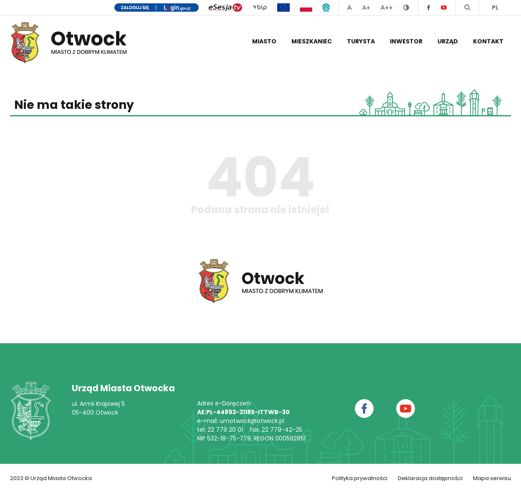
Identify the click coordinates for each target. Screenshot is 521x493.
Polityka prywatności (359, 478)
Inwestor (406, 41)
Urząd (448, 41)
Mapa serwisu (492, 478)
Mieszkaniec (311, 41)
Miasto (264, 41)
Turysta (361, 41)
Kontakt (488, 41)
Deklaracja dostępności (430, 478)
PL (495, 7)
